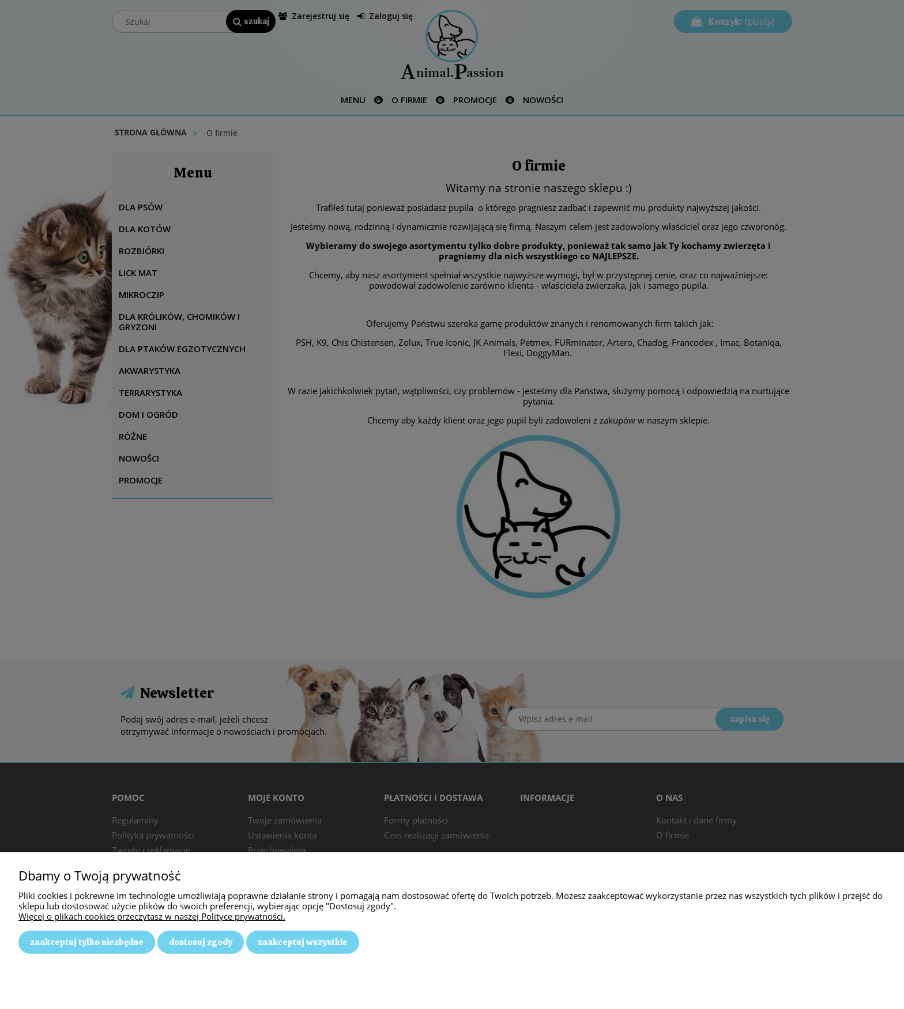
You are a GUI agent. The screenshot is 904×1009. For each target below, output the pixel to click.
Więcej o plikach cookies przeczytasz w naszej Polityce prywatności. (151, 916)
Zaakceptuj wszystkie (303, 942)
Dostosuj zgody (200, 942)
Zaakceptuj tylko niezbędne (87, 942)
